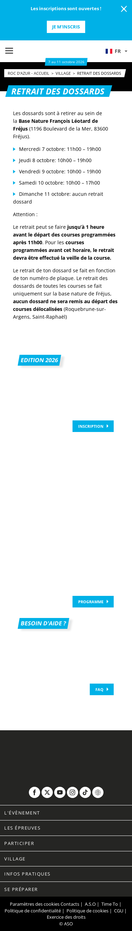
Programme (90, 601)
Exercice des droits (66, 917)
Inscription (90, 426)
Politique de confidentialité (33, 910)
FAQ (99, 689)
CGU (118, 910)
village (64, 73)
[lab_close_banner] (124, 9)
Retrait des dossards (99, 73)
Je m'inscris (66, 27)
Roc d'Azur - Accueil (29, 73)
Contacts (70, 904)
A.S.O (90, 904)
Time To (109, 904)
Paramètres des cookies (34, 904)
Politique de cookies (87, 910)
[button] (116, 51)
